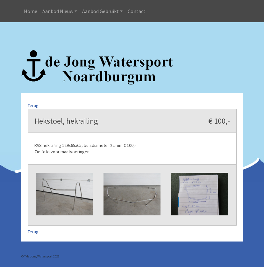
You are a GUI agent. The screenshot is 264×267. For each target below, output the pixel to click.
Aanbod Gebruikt (100, 11)
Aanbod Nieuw (57, 11)
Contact (137, 11)
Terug (33, 105)
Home (30, 11)
